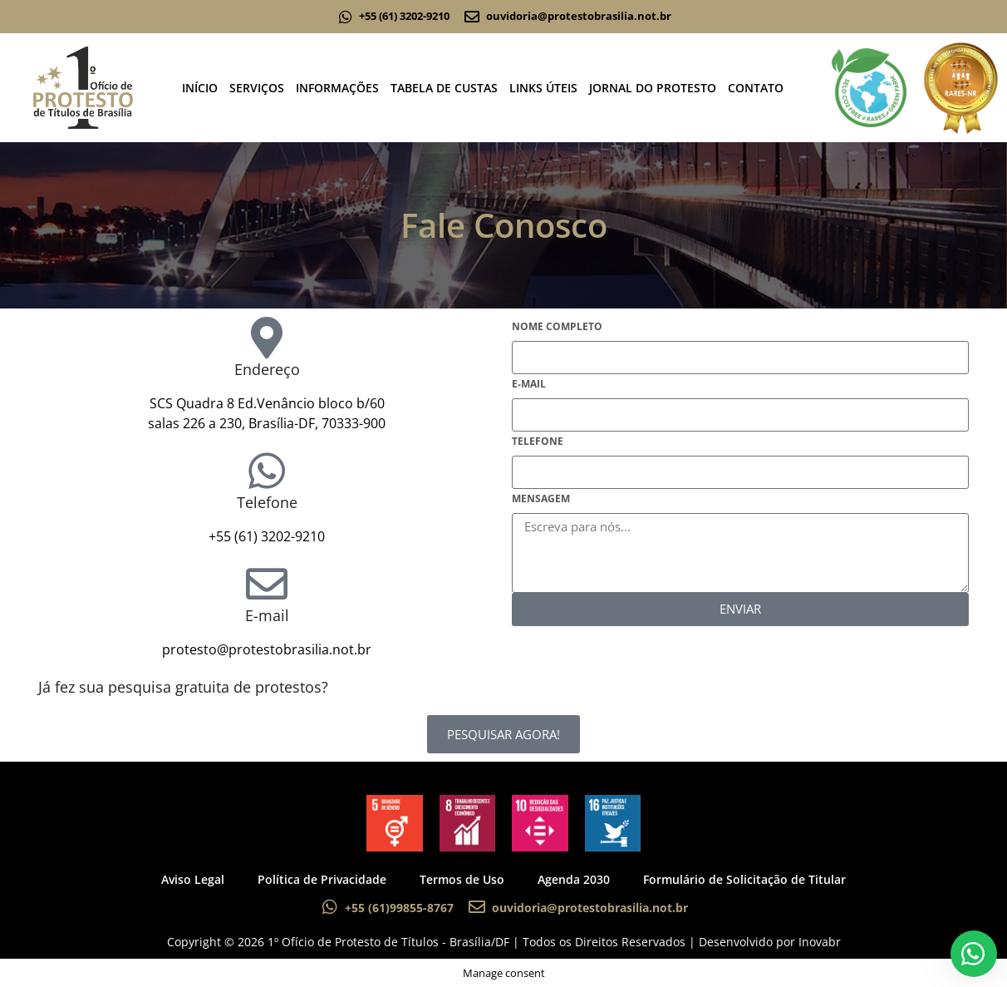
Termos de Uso (462, 879)
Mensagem (541, 498)
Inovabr (819, 942)
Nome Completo (557, 326)
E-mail (267, 615)
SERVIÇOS (256, 88)
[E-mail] (266, 584)
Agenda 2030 (574, 879)
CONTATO (755, 88)
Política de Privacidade (322, 879)
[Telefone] (266, 470)
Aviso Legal (192, 879)
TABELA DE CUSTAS (444, 88)
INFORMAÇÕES (337, 88)
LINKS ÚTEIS (543, 88)
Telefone (267, 502)
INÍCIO (200, 88)
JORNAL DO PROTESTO (652, 88)
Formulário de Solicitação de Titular (744, 879)
